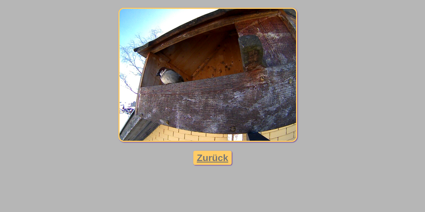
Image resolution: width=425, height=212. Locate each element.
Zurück (212, 158)
